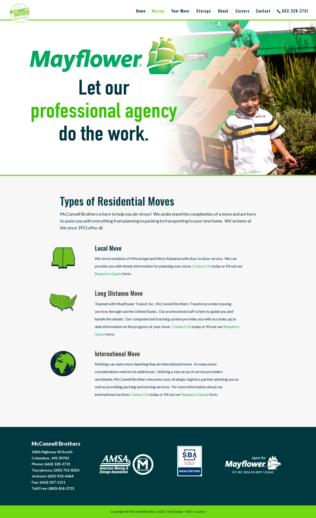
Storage (203, 11)
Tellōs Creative (194, 511)
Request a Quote (109, 272)
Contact (263, 11)
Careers (242, 11)
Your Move (180, 11)
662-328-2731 (295, 11)
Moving (158, 11)
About (223, 11)
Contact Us (201, 265)
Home (141, 11)
